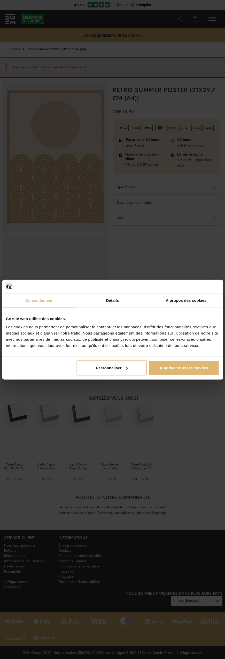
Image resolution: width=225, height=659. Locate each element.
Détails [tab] (112, 300)
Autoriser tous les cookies (184, 367)
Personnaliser (112, 367)
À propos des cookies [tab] (186, 300)
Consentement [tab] (38, 300)
